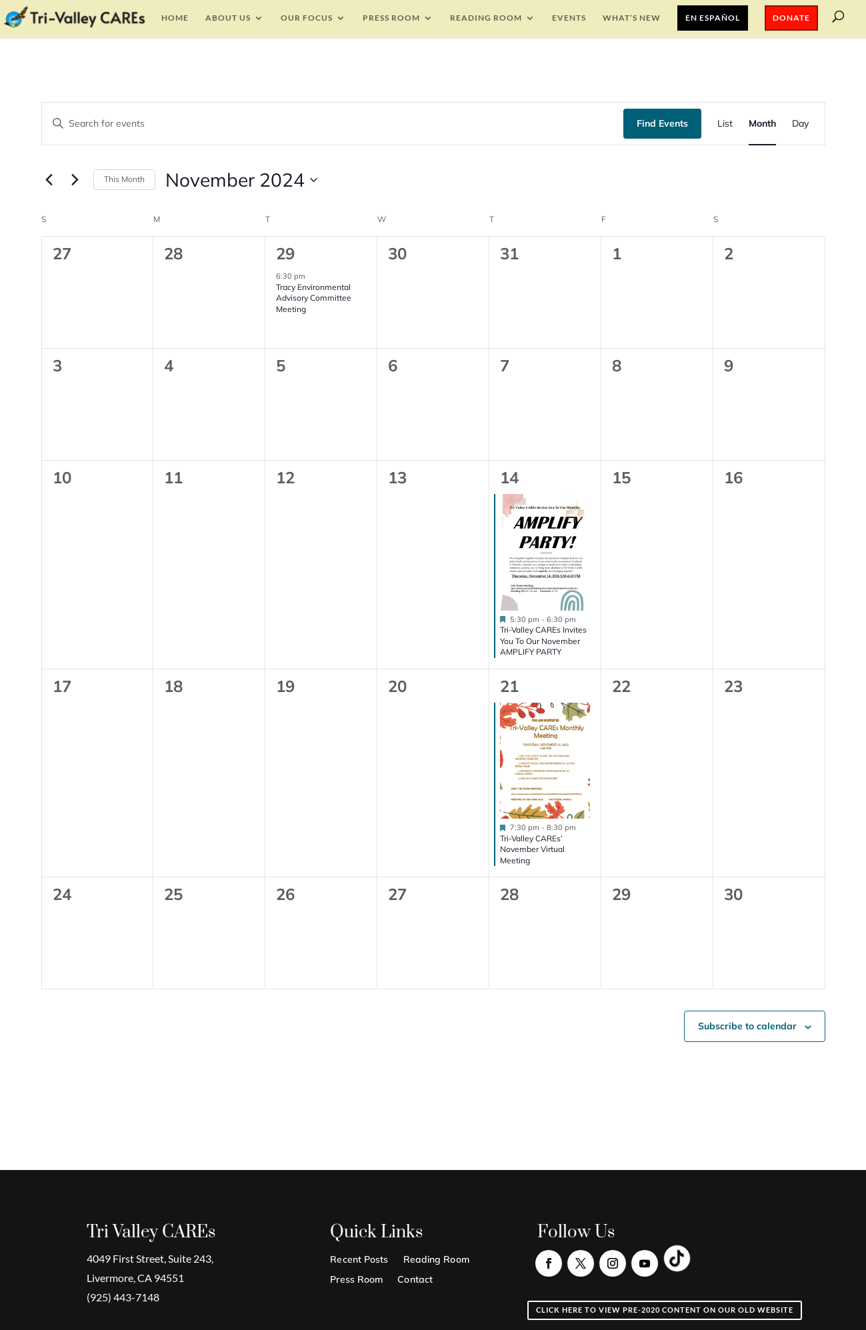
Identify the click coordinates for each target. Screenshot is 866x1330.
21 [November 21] (509, 686)
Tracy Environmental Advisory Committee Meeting (313, 298)
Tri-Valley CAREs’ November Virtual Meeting (532, 849)
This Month (124, 179)
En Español (712, 18)
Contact (415, 1280)
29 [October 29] (285, 253)
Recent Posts (359, 1260)
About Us (228, 18)
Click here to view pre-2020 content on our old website (664, 1309)
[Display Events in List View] (725, 124)
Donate (791, 18)
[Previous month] (49, 180)
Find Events (662, 123)
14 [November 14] (509, 477)
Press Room (391, 18)
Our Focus (307, 18)
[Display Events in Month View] (762, 124)
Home (175, 18)
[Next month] (75, 180)
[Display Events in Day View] (800, 124)
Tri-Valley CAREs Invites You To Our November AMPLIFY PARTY (543, 641)
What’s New (632, 18)
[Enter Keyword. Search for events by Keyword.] (332, 124)
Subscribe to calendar (747, 1026)
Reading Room (486, 18)
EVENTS (569, 18)
